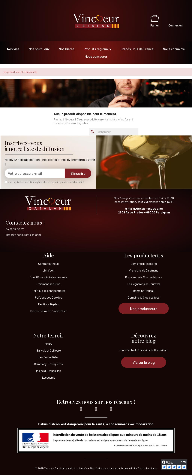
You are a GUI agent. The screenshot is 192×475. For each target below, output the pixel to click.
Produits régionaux (97, 49)
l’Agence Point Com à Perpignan (139, 468)
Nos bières (66, 49)
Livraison (48, 270)
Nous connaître (174, 49)
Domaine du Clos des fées (144, 297)
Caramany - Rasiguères (48, 364)
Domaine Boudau (143, 290)
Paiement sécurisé (48, 284)
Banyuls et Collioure (48, 350)
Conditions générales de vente (48, 277)
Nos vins (13, 49)
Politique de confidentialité (48, 290)
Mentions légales (48, 304)
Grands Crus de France (137, 49)
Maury (48, 343)
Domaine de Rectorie (143, 263)
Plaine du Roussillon (48, 370)
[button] (143, 308)
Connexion (175, 25)
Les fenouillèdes (48, 357)
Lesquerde (48, 377)
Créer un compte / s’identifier (48, 311)
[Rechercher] (113, 131)
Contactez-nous (48, 263)
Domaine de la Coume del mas (143, 277)
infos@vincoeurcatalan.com (23, 234)
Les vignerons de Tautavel (143, 284)
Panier (154, 25)
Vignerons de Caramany (143, 270)
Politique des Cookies (48, 297)
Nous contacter (96, 56)
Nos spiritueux (39, 49)
